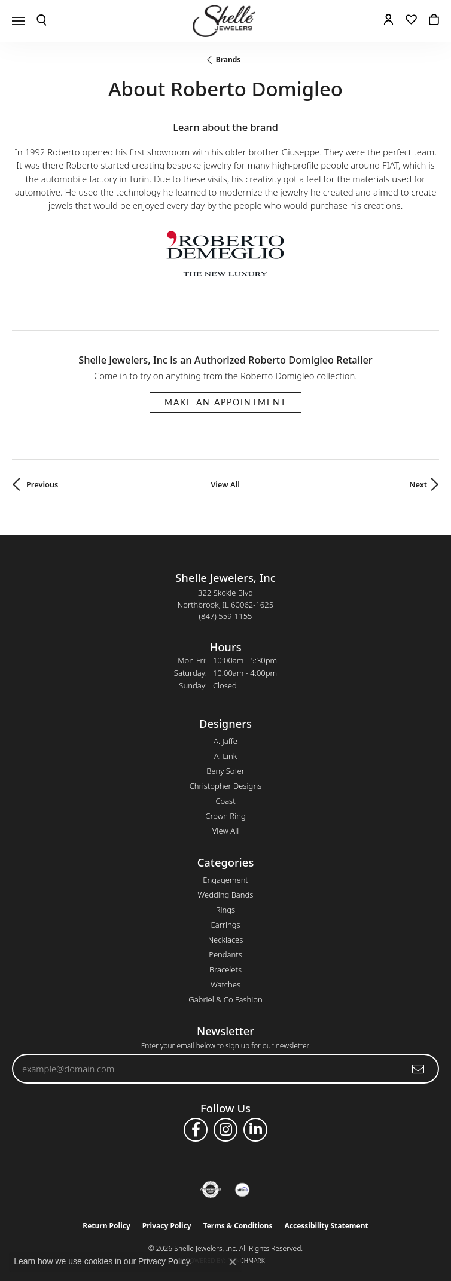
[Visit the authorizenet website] (211, 1189)
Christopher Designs (225, 785)
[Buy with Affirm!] (242, 1189)
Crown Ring (225, 815)
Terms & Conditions (238, 1226)
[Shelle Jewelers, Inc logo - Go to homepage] (225, 21)
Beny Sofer (225, 770)
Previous (42, 484)
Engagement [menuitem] (225, 879)
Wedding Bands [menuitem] (226, 894)
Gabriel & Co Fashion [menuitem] (225, 999)
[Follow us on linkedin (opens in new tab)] (255, 1130)
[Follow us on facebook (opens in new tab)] (196, 1130)
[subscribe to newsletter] (419, 1068)
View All (225, 484)
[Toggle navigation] (18, 21)
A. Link (225, 756)
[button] (41, 21)
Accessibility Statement (326, 1226)
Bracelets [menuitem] (225, 969)
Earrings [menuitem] (225, 924)
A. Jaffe (225, 741)
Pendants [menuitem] (225, 954)
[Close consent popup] (232, 1261)
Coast (225, 800)
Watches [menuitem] (225, 984)
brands (228, 59)
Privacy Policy (166, 1226)
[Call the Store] (225, 616)
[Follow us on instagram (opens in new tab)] (225, 1130)
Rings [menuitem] (225, 909)
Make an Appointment (225, 402)
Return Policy (106, 1226)
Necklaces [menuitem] (225, 939)
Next (418, 484)
